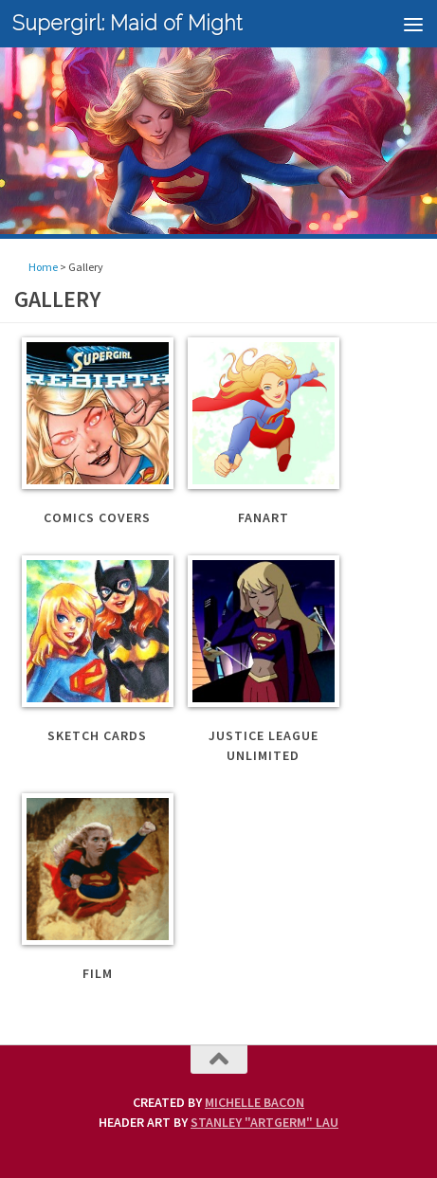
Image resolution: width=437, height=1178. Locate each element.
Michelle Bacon (254, 1102)
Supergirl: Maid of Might (127, 23)
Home (43, 267)
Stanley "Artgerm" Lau (264, 1122)
